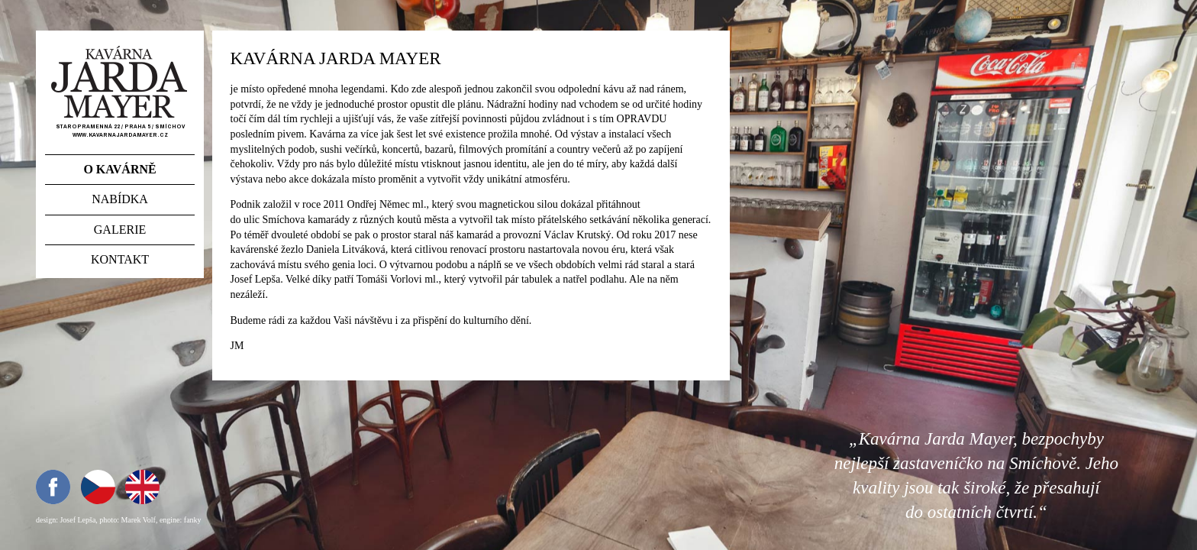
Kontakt (120, 259)
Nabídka (120, 198)
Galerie (120, 229)
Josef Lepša (77, 520)
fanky (193, 520)
